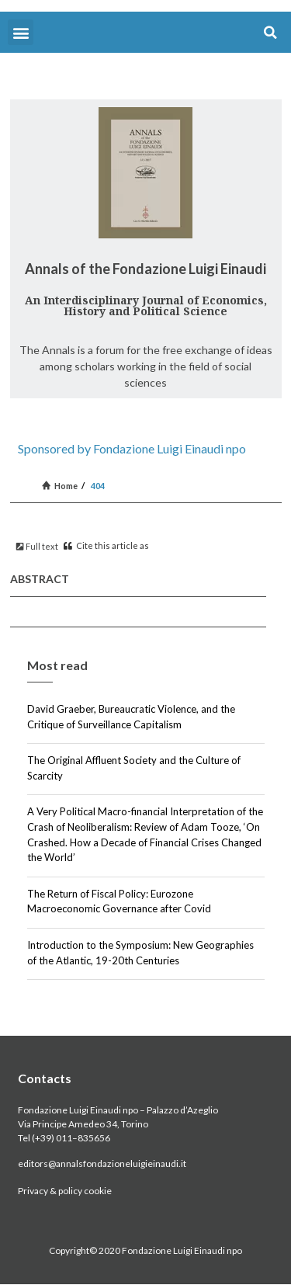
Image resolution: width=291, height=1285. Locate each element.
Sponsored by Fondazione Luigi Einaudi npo (132, 448)
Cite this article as (106, 545)
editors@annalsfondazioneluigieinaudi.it (102, 1163)
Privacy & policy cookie (65, 1190)
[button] (20, 32)
